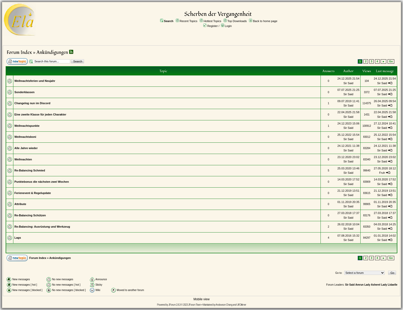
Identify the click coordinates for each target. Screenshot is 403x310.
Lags (17, 237)
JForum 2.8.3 (174, 304)
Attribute (20, 204)
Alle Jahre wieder (26, 148)
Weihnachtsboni (25, 136)
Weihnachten (23, 159)
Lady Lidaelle (389, 284)
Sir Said (348, 83)
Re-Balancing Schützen (30, 215)
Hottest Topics (212, 21)
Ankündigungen (52, 52)
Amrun (359, 284)
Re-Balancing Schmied (29, 170)
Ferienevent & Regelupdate (32, 193)
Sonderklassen (24, 92)
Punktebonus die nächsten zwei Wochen (41, 181)
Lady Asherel (372, 284)
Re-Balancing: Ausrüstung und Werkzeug (42, 226)
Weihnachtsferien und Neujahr (34, 80)
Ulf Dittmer (241, 304)
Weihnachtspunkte (27, 125)
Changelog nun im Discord (32, 103)
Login (228, 25)
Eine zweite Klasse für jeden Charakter (40, 114)
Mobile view (202, 299)
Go (391, 61)
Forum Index (19, 52)
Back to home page (265, 21)
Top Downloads (237, 21)
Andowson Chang (224, 304)
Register (212, 25)
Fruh (382, 172)
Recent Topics (188, 21)
